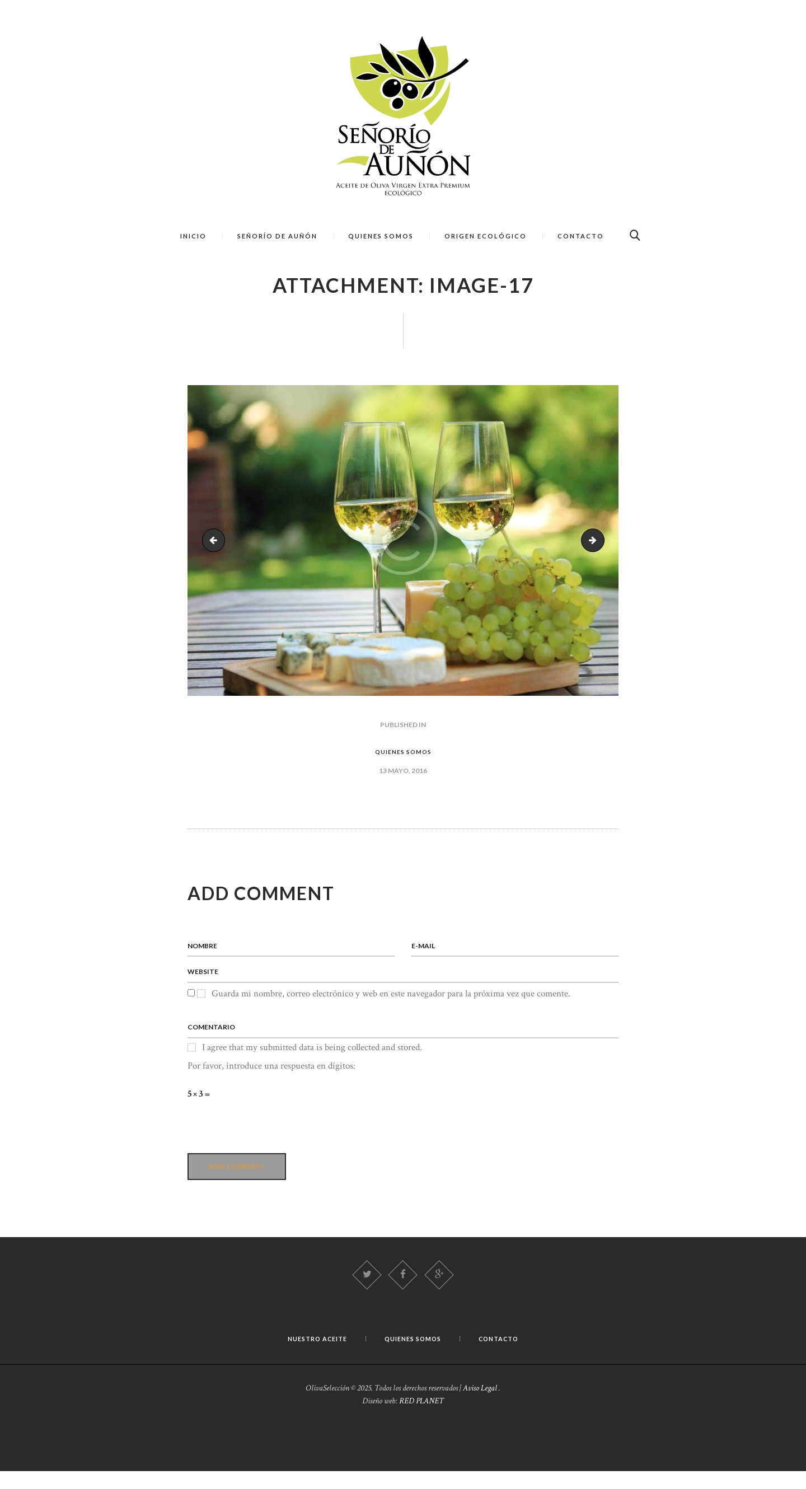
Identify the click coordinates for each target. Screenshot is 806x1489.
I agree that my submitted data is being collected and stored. (312, 1062)
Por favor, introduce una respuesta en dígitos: (271, 1080)
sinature (217, 550)
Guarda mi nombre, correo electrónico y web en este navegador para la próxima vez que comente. (391, 1006)
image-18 (599, 550)
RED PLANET (421, 1418)
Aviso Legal (480, 1406)
